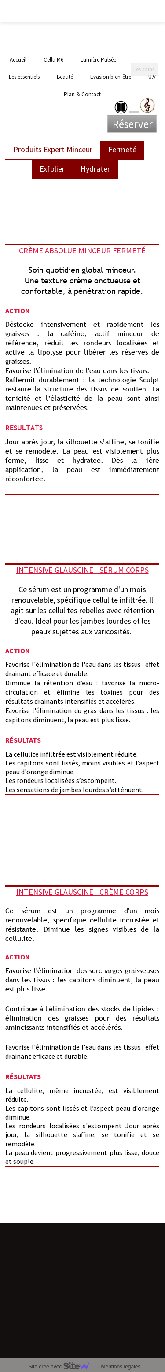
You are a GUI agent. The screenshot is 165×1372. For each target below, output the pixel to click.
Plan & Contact (82, 94)
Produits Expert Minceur (52, 149)
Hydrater (95, 169)
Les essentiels (24, 76)
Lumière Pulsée (98, 59)
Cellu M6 (53, 59)
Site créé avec (62, 1367)
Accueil (18, 59)
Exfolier (52, 169)
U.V (152, 76)
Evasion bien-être (110, 76)
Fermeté (122, 149)
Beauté (65, 76)
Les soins (143, 59)
